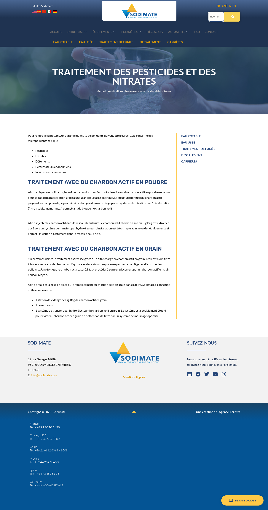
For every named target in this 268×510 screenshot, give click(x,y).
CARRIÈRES (118, 41)
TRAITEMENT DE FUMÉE (60, 41)
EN (224, 5)
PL (229, 5)
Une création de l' (207, 411)
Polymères (131, 31)
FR (218, 5)
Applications (115, 90)
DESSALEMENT (93, 41)
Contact (207, 31)
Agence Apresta (229, 411)
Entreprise (79, 31)
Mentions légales (134, 376)
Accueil (60, 31)
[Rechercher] (232, 16)
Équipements (105, 31)
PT (234, 5)
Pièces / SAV (154, 31)
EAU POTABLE (191, 135)
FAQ (194, 31)
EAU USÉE (29, 41)
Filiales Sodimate (42, 5)
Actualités (177, 31)
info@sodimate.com (44, 375)
